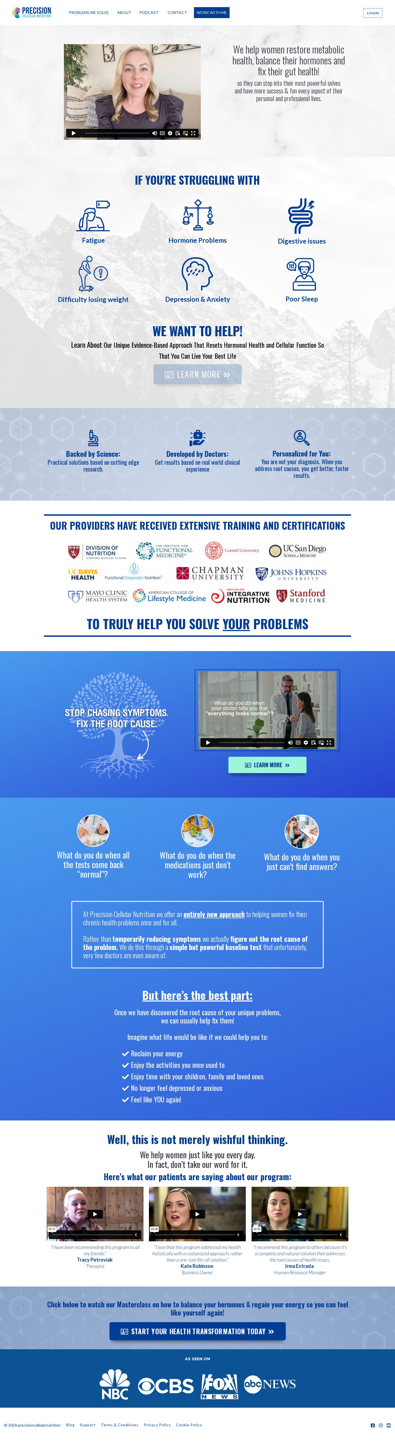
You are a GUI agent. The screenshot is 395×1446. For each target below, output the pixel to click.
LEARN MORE (198, 393)
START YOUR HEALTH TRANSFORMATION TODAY (197, 1331)
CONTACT (177, 12)
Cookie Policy (189, 1425)
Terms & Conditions (120, 1425)
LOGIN (373, 13)
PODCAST (148, 12)
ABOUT (124, 12)
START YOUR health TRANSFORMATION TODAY (289, 124)
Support (88, 1425)
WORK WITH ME (212, 12)
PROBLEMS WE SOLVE (89, 12)
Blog (70, 1425)
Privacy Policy (157, 1425)
